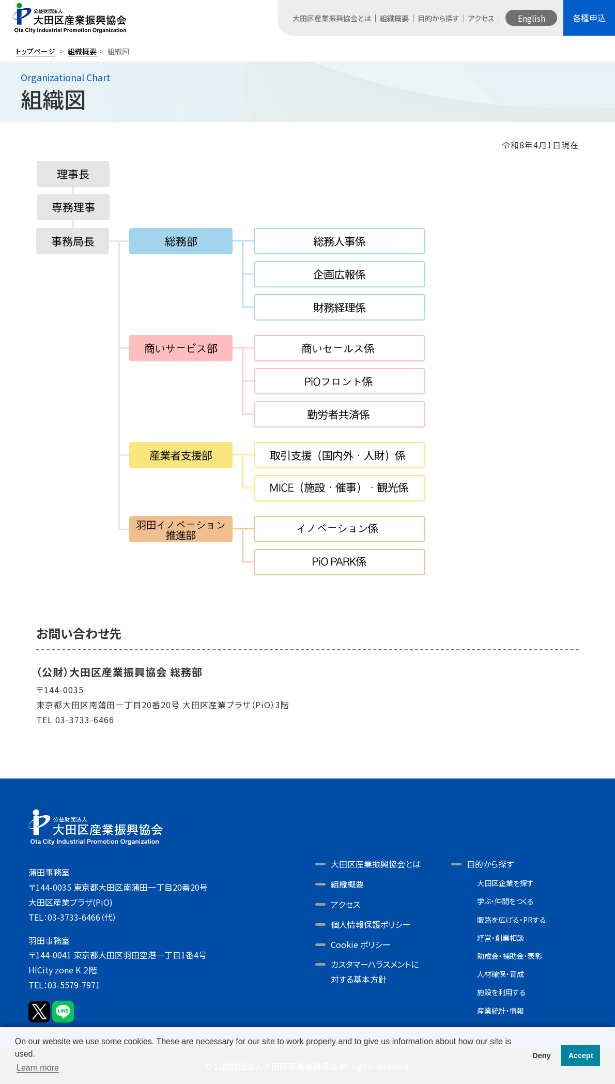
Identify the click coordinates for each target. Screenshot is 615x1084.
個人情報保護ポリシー (371, 924)
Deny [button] (541, 1055)
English (531, 18)
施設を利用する (501, 992)
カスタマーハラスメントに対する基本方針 (375, 971)
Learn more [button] (38, 1067)
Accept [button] (580, 1055)
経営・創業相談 (500, 938)
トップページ (35, 51)
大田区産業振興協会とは (332, 18)
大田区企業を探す (505, 883)
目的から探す (438, 18)
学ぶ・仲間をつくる (505, 901)
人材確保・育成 (500, 974)
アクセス (481, 18)
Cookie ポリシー (361, 944)
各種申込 (589, 17)
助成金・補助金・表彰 (509, 956)
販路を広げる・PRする (511, 919)
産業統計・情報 (500, 1010)
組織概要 (394, 18)
